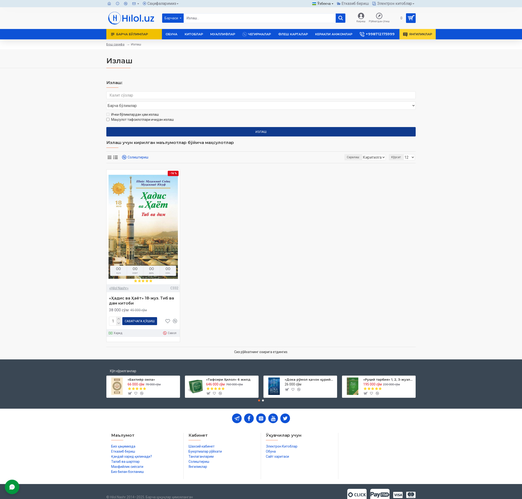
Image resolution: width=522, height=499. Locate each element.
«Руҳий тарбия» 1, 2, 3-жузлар (388, 369)
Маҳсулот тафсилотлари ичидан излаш (140, 110)
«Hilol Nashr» (119, 279)
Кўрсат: (398, 148)
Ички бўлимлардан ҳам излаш (132, 105)
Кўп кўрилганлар (123, 361)
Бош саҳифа (115, 44)
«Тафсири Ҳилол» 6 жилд (228, 369)
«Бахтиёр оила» (141, 369)
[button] (259, 390)
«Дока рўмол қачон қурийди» (310, 369)
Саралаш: (327, 148)
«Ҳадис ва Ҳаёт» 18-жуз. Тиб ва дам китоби (141, 291)
